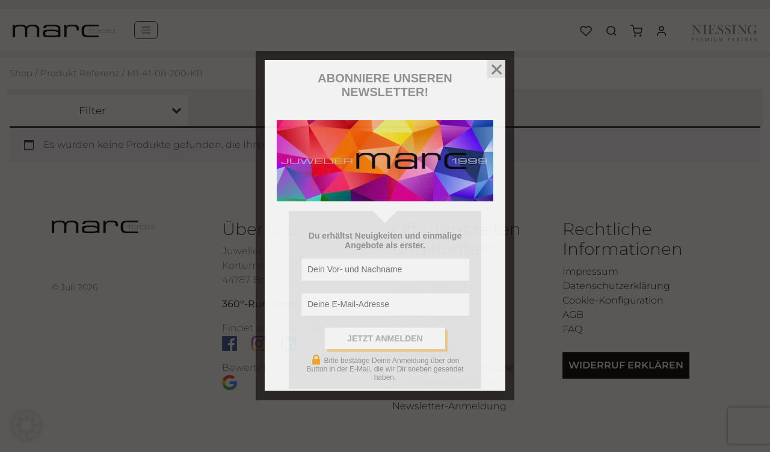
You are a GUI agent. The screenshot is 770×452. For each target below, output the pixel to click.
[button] (26, 425)
